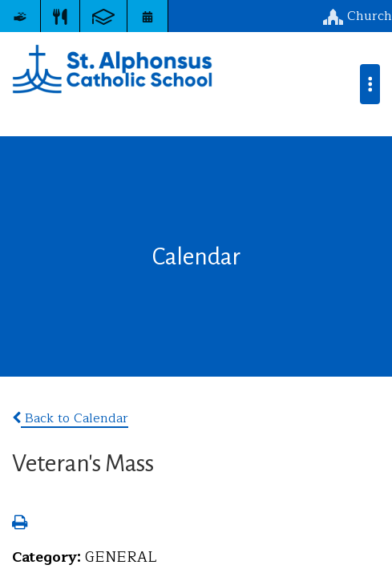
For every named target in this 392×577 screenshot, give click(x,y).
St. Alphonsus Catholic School (112, 69)
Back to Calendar (70, 418)
